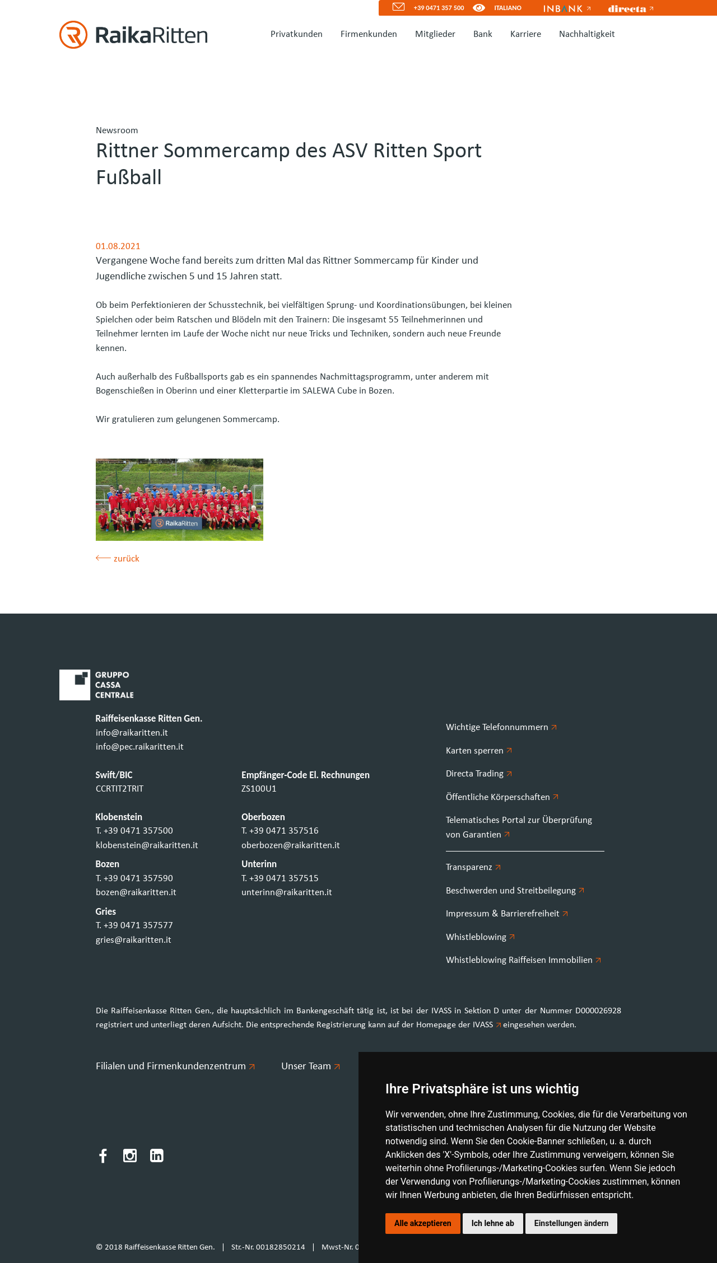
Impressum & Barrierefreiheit (507, 914)
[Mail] (394, 8)
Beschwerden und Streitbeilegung (515, 891)
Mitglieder (435, 34)
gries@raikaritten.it (133, 940)
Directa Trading (479, 774)
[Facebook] (103, 1158)
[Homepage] (128, 35)
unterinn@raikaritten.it (286, 892)
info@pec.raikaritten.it (140, 747)
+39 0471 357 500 (439, 7)
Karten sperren (479, 751)
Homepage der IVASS (459, 1025)
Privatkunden (297, 34)
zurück (117, 559)
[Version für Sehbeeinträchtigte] (479, 8)
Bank (482, 34)
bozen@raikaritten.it (136, 892)
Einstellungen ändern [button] (571, 1223)
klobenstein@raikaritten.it (147, 845)
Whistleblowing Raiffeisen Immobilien (523, 960)
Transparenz (473, 867)
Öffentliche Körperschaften (502, 797)
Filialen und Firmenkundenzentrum (175, 1066)
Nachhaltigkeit (587, 34)
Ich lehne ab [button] (493, 1223)
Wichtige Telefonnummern (501, 727)
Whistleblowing (480, 937)
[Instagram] (130, 1158)
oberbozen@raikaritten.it (290, 845)
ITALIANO (507, 7)
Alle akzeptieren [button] (422, 1223)
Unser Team (310, 1066)
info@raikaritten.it (132, 733)
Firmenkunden (369, 34)
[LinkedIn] (157, 1158)
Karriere (525, 34)
